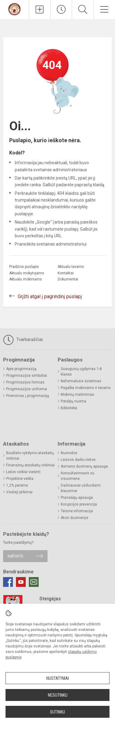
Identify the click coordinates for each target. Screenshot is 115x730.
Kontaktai (66, 273)
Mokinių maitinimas (77, 394)
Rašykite (15, 556)
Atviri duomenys (74, 518)
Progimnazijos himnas (25, 382)
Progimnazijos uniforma (26, 389)
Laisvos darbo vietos (78, 460)
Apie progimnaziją (21, 369)
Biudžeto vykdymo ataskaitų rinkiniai (30, 456)
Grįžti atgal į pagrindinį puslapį (50, 296)
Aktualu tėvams (71, 267)
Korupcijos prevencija (79, 504)
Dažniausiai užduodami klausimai (81, 488)
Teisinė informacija (77, 511)
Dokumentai (68, 279)
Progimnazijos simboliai (26, 375)
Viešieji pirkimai (19, 492)
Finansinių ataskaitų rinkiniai (30, 465)
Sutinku (57, 712)
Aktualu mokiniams (25, 279)
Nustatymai (57, 678)
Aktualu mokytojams (26, 273)
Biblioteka (69, 408)
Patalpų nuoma (73, 401)
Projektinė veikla (19, 478)
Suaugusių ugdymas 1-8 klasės (81, 371)
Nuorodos (69, 453)
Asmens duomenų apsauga (84, 466)
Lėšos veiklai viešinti (23, 472)
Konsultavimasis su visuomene (77, 476)
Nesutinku (57, 695)
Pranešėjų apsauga (77, 497)
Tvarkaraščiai (23, 340)
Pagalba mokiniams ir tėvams (86, 388)
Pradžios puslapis (24, 267)
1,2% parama (17, 485)
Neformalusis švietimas (81, 381)
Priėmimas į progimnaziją (27, 396)
